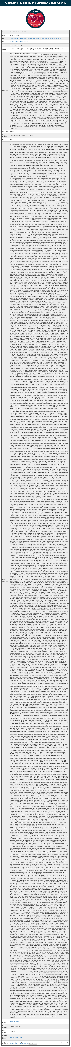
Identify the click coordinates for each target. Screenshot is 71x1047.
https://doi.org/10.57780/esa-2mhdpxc (19, 41)
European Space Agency (16, 1037)
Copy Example (32, 1043)
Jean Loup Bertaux (14, 1021)
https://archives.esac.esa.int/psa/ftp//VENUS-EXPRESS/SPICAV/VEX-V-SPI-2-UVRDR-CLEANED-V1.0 (35, 38)
